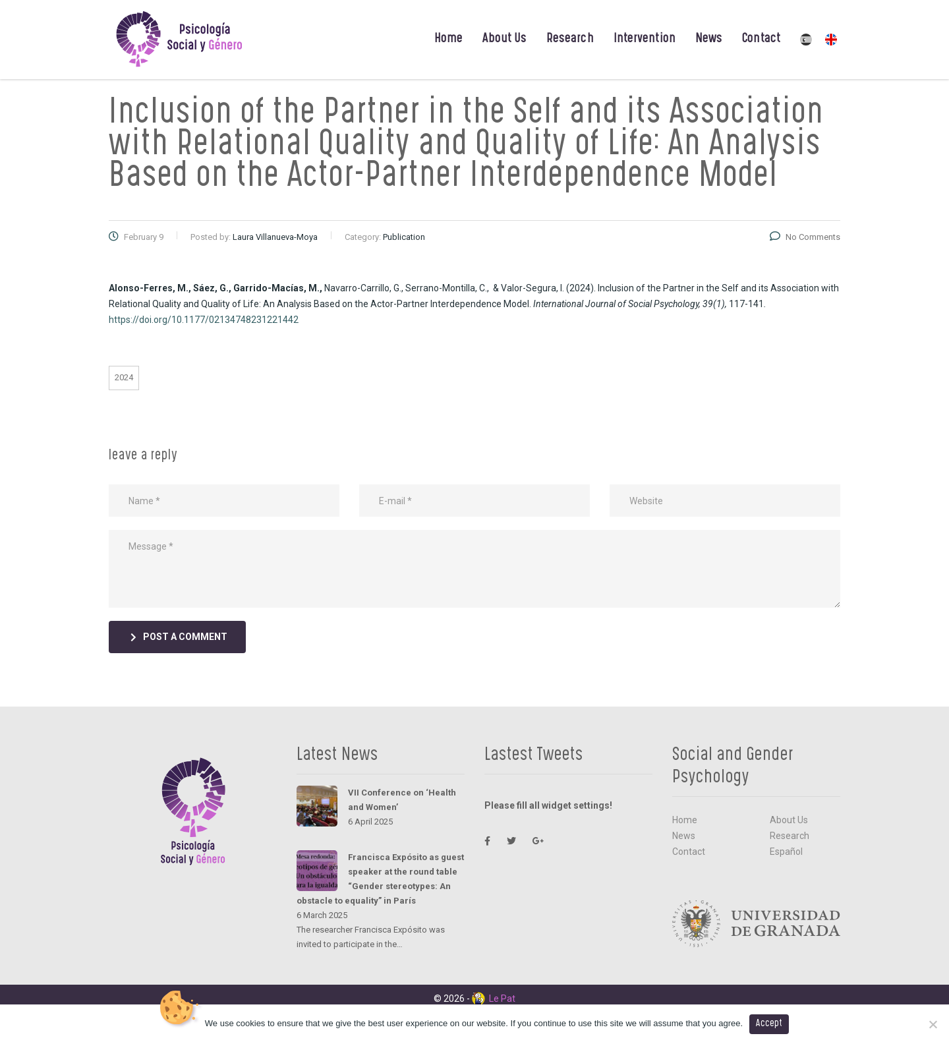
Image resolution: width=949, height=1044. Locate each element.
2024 (124, 377)
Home (448, 40)
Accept (769, 1024)
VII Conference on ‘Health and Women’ (402, 800)
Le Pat (493, 998)
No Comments (805, 237)
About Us (504, 40)
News (708, 40)
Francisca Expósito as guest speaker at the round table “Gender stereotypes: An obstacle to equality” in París (380, 879)
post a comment (178, 636)
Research (570, 40)
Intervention (645, 40)
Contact (761, 40)
